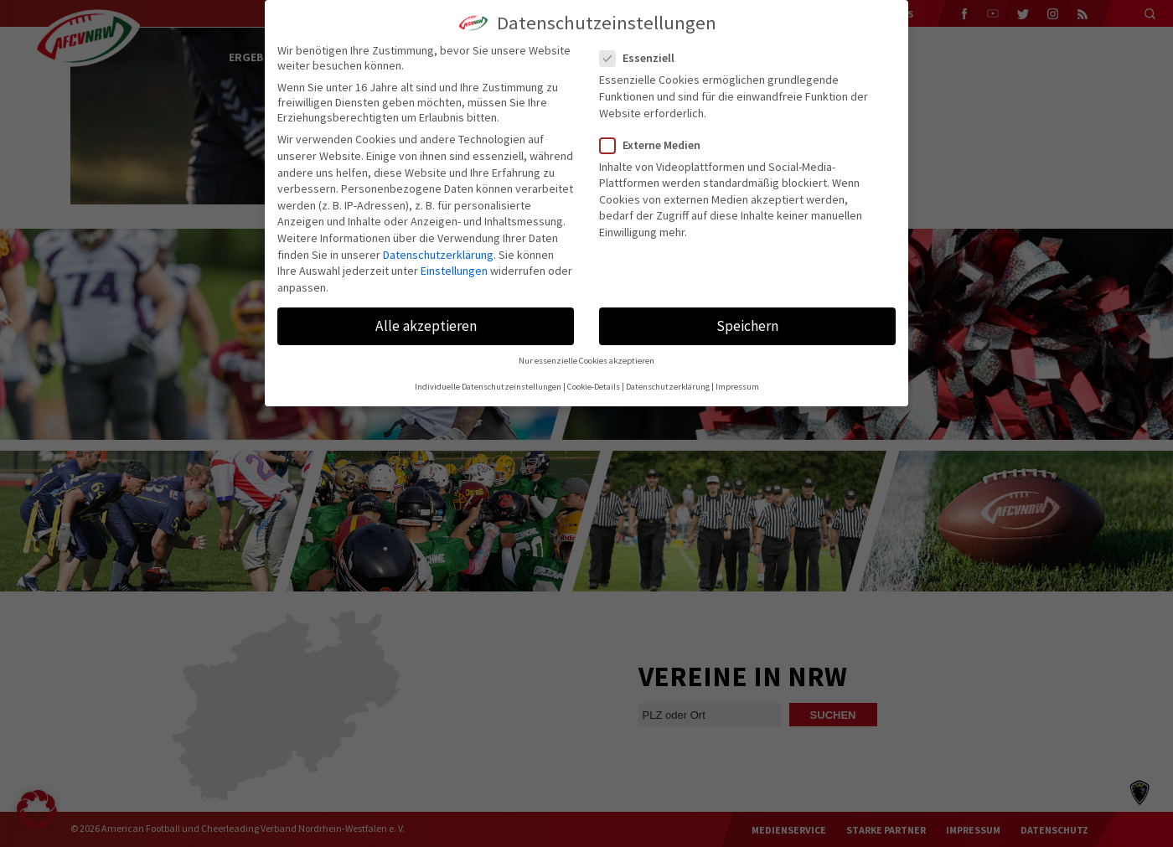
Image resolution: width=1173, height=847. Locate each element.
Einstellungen (454, 270)
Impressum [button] (737, 386)
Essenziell (644, 57)
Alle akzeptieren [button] (426, 326)
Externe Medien (657, 144)
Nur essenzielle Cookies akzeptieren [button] (586, 360)
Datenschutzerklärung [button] (668, 386)
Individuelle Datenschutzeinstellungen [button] (488, 386)
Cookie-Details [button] (593, 386)
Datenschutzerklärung (438, 254)
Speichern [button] (747, 326)
